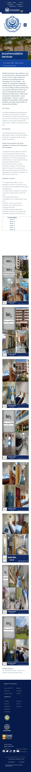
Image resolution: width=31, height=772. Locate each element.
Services (18, 693)
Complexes (7, 706)
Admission (7, 691)
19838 (9, 2)
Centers (18, 704)
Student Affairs (10, 63)
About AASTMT (8, 688)
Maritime (18, 688)
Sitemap (22, 762)
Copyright (11, 762)
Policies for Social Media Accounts (14, 765)
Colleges (6, 701)
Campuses (19, 691)
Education (19, 706)
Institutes (6, 704)
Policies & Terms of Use (16, 759)
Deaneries (19, 701)
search (21, 6)
